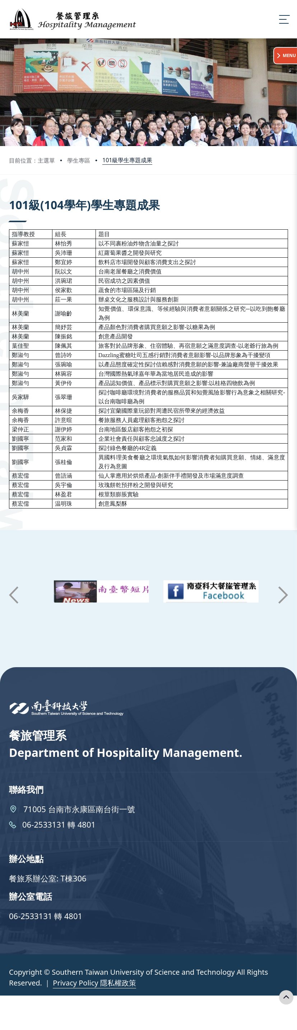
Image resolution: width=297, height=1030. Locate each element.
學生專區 (78, 160)
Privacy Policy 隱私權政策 (94, 983)
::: (11, 195)
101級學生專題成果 (127, 160)
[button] (13, 595)
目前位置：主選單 (32, 160)
